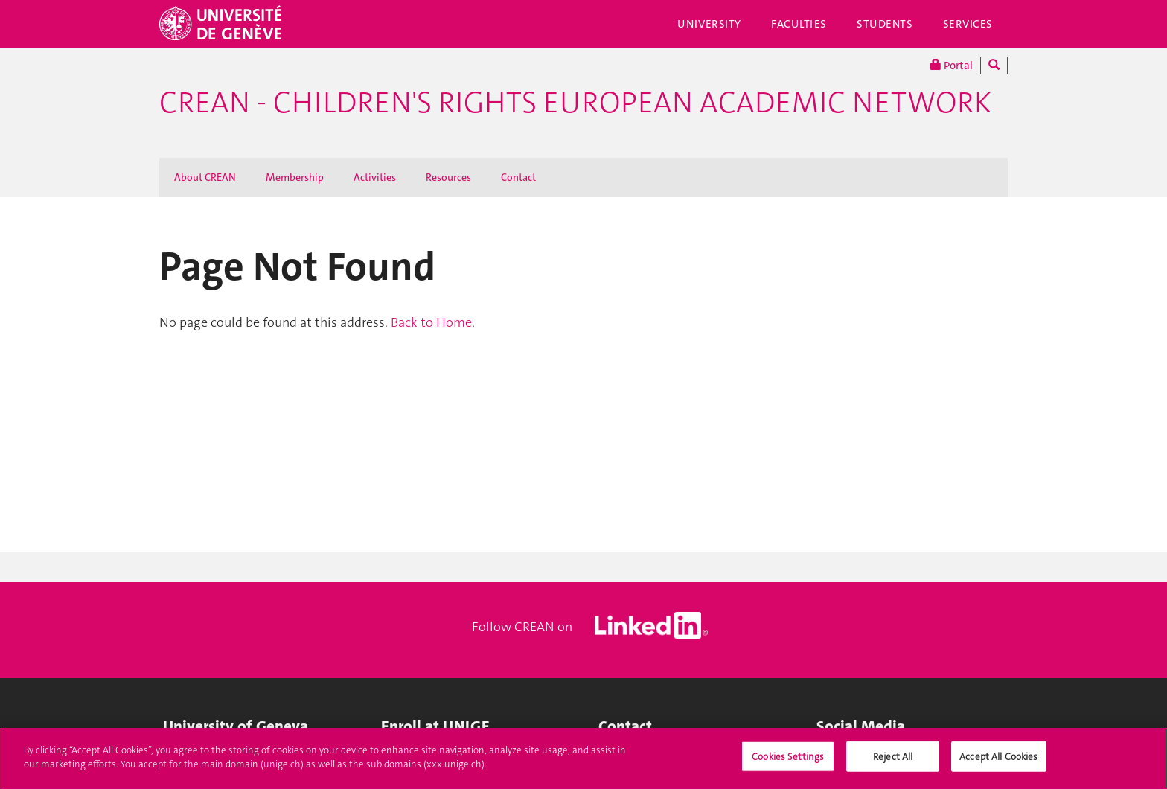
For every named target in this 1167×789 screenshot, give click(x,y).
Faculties (799, 23)
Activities (375, 177)
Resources (448, 177)
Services (968, 23)
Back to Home (431, 322)
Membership (295, 177)
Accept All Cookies (998, 763)
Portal (951, 65)
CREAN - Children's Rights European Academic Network (575, 102)
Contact (518, 177)
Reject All (892, 763)
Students (885, 23)
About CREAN (205, 177)
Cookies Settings (788, 763)
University (709, 23)
